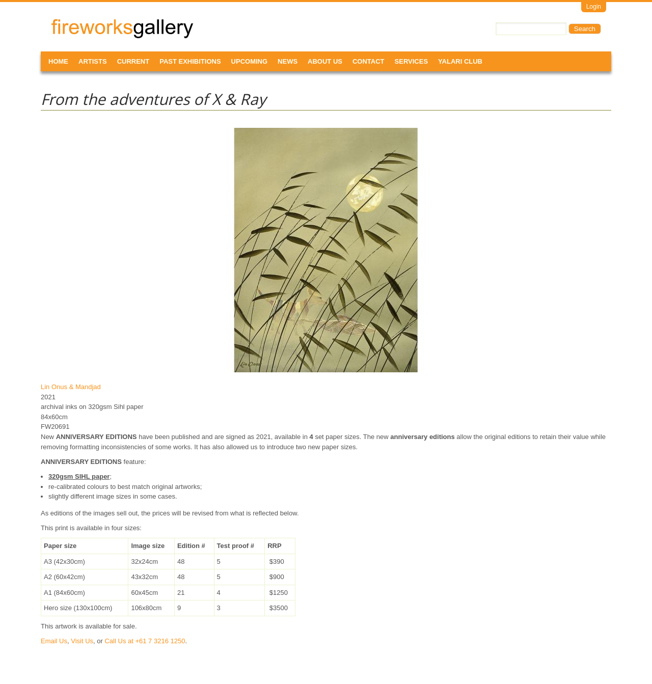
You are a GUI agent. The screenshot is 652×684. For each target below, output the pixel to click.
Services (411, 61)
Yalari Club (460, 61)
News (287, 61)
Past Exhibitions (190, 61)
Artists (92, 61)
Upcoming (249, 61)
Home (58, 61)
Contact (368, 61)
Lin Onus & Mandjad (71, 387)
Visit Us (82, 641)
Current (133, 61)
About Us (325, 61)
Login (593, 6)
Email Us (54, 641)
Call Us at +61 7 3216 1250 (144, 641)
